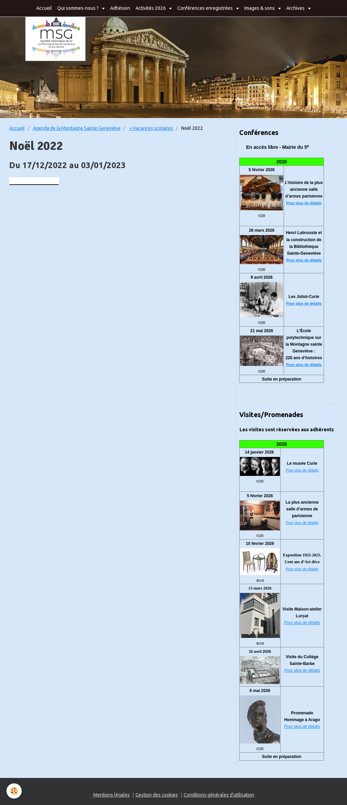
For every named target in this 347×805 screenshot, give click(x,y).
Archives (296, 8)
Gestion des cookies (157, 795)
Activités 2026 (151, 8)
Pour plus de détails (304, 203)
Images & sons (260, 8)
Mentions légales (111, 795)
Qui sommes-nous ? (78, 8)
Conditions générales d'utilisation (219, 795)
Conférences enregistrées (205, 8)
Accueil (44, 8)
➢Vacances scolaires (151, 128)
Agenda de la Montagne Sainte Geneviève (77, 128)
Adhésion (120, 8)
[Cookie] (14, 791)
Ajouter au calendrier (34, 181)
